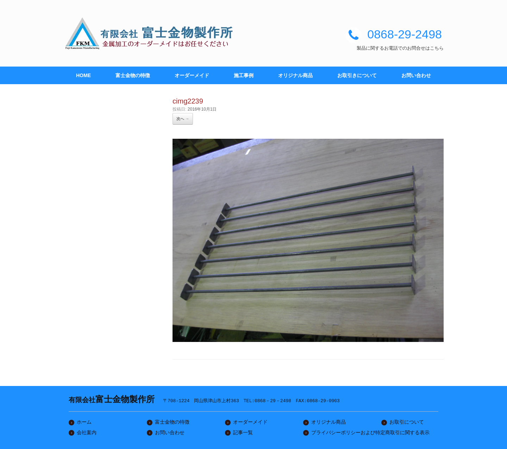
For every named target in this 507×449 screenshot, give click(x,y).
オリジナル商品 (295, 75)
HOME (83, 75)
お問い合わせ (416, 75)
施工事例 (244, 75)
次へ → (182, 119)
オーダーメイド (192, 75)
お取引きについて (357, 75)
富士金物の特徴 (132, 75)
